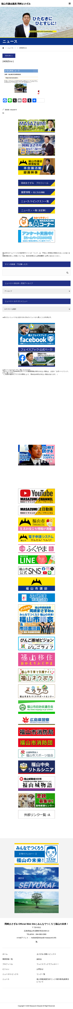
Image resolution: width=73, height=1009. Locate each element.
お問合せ (40, 969)
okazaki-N (13, 110)
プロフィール (7, 964)
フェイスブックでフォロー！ (48, 964)
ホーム (5, 954)
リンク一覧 (41, 974)
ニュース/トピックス (10, 974)
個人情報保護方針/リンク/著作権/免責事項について (53, 980)
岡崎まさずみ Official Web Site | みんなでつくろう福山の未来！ (37, 924)
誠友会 (39, 959)
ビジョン (5, 969)
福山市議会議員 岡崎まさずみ (16, 4)
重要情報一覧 (7, 959)
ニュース (5, 979)
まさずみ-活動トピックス (46, 954)
